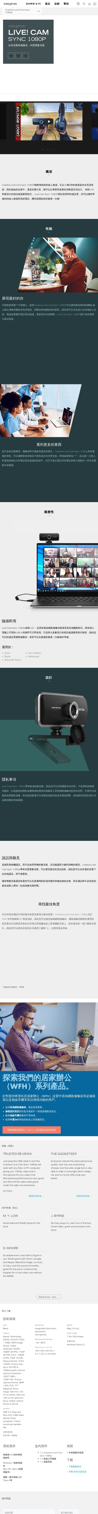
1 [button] (42, 149)
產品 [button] (47, 3)
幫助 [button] (66, 3)
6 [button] (55, 149)
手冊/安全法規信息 (77, 1471)
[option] (49, 121)
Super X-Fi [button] (33, 3)
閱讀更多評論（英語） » (49, 1297)
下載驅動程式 (75, 1466)
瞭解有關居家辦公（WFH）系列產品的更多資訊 (31, 1130)
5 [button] (52, 149)
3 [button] (47, 149)
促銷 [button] (57, 3)
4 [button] (50, 149)
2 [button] (45, 149)
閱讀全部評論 (35, 1196)
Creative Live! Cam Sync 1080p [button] (23, 11)
